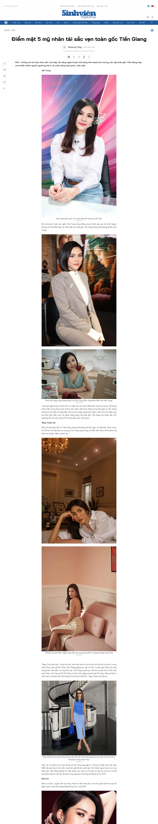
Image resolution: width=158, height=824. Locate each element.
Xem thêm (152, 22)
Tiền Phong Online (67, 6)
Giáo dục (38, 23)
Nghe (4, 63)
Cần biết (142, 23)
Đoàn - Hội (16, 23)
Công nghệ (96, 23)
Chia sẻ (4, 69)
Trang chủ (6, 22)
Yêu (58, 23)
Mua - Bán (130, 23)
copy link (79, 57)
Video (106, 23)
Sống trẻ (28, 23)
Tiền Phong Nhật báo (85, 6)
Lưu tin (4, 76)
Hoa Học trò (102, 6)
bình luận (89, 57)
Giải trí (66, 23)
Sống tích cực (118, 23)
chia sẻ (69, 57)
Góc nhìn (49, 23)
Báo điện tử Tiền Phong (79, 14)
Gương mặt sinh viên (80, 23)
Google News (152, 30)
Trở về (4, 88)
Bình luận (4, 82)
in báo (84, 57)
